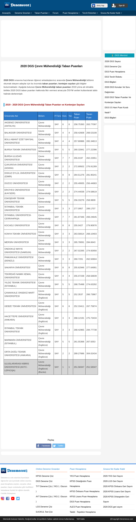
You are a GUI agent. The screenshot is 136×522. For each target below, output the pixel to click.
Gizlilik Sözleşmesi (8, 493)
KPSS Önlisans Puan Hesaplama (85, 491)
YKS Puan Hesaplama (80, 476)
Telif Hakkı (81, 519)
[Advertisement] (51, 38)
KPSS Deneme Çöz (45, 476)
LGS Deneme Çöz (44, 507)
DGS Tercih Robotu (113, 77)
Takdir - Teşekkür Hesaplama (83, 512)
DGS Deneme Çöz (113, 66)
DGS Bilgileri (110, 82)
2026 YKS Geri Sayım (113, 476)
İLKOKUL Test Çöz (44, 512)
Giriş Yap (100, 6)
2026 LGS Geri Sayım (113, 481)
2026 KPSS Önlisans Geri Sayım (118, 486)
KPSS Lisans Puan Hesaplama (84, 496)
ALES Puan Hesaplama (80, 507)
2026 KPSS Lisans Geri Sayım (117, 491)
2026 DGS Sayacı (113, 61)
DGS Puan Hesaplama (115, 72)
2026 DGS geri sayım (112, 507)
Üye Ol (121, 6)
